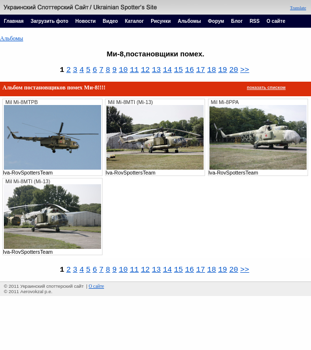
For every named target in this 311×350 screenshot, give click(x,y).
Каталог (134, 21)
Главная (14, 21)
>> (244, 70)
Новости (85, 21)
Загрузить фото (50, 21)
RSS (255, 21)
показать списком (266, 87)
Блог (237, 21)
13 (156, 70)
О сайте (276, 21)
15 (178, 70)
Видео (110, 21)
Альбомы (189, 21)
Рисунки (161, 21)
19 (222, 70)
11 (134, 70)
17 (200, 70)
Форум (216, 21)
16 (189, 70)
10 (123, 70)
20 (233, 70)
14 (167, 70)
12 (145, 70)
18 (211, 70)
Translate (298, 7)
